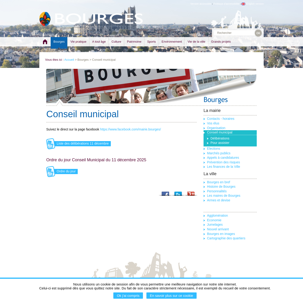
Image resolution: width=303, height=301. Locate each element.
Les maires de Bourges (223, 195)
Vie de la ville (196, 41)
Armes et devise (218, 200)
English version (252, 3)
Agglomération (217, 215)
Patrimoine (134, 41)
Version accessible (200, 3)
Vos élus (213, 123)
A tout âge (99, 41)
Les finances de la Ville (223, 166)
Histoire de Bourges (221, 186)
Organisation (216, 128)
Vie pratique (78, 41)
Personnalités (217, 191)
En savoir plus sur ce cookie (171, 296)
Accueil (69, 59)
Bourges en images (221, 234)
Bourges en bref (218, 182)
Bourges (59, 41)
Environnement (172, 41)
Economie (214, 220)
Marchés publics (218, 153)
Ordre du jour (66, 171)
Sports (151, 41)
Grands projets (221, 41)
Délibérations (219, 138)
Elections (213, 148)
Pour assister (219, 143)
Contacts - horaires (220, 118)
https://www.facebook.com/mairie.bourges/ (130, 129)
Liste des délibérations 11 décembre (83, 143)
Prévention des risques (223, 162)
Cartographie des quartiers (226, 238)
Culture (116, 41)
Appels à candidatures (223, 157)
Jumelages (215, 224)
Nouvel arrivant (218, 229)
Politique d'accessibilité (226, 3)
